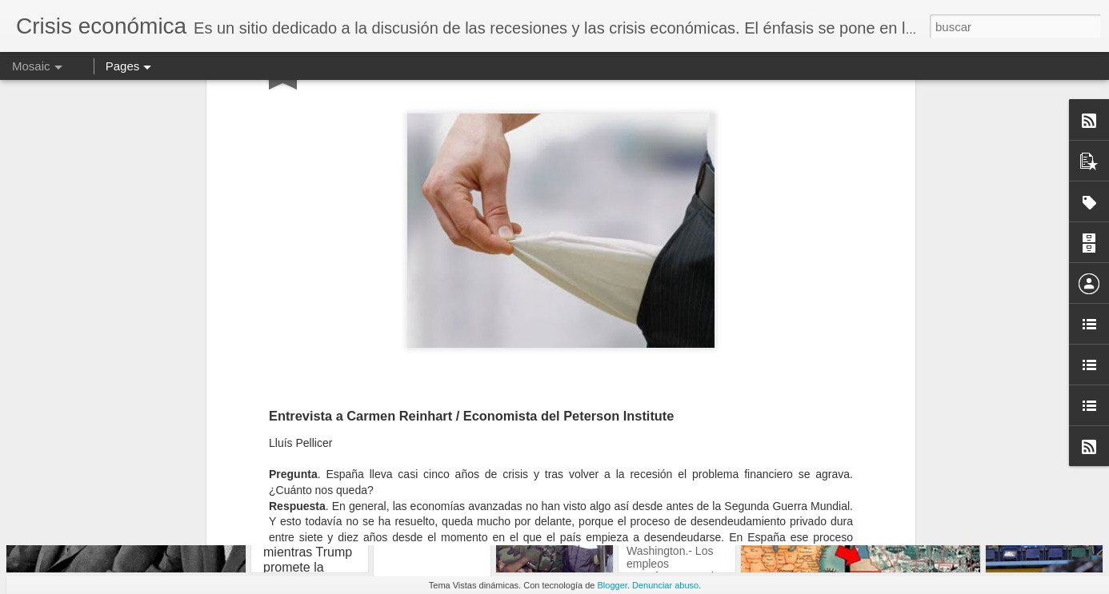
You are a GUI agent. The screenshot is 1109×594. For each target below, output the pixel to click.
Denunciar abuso (665, 585)
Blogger (612, 585)
